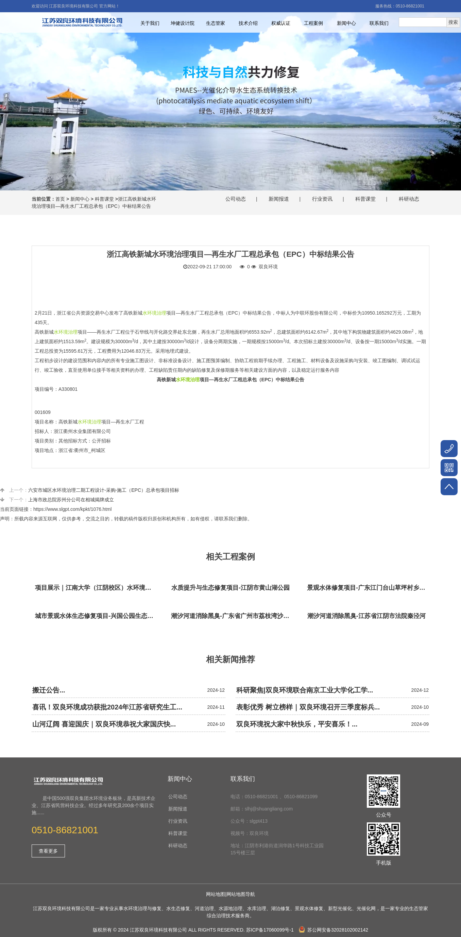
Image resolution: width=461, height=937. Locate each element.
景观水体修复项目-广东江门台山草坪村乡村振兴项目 (368, 587)
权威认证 (280, 23)
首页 (60, 199)
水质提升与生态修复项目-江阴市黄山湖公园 (230, 587)
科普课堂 (104, 199)
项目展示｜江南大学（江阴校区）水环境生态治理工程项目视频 (96, 587)
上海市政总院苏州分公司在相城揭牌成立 (71, 499)
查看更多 (48, 851)
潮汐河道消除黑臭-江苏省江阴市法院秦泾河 (366, 616)
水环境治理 (154, 313)
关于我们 (149, 23)
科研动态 (409, 199)
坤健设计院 (182, 23)
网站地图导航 (240, 894)
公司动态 (235, 199)
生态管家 (215, 23)
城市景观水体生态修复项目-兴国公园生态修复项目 (96, 616)
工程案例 (313, 23)
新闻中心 (346, 23)
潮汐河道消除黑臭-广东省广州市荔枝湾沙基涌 (232, 616)
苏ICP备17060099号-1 (270, 930)
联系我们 (379, 23)
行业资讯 (322, 199)
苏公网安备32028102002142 (333, 930)
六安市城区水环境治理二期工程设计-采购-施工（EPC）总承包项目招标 (103, 490)
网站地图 (215, 894)
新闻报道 (279, 199)
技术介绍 (248, 23)
